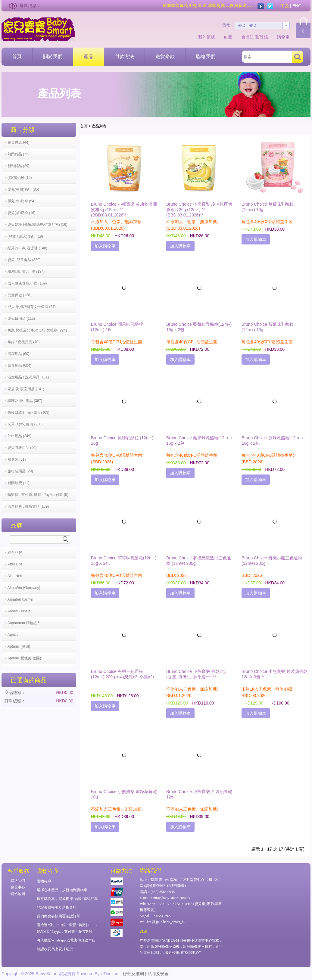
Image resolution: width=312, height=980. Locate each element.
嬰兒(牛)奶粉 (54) (22, 201)
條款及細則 (133, 973)
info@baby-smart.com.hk (171, 898)
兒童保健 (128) (19, 295)
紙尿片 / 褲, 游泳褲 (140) (27, 248)
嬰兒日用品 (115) (21, 318)
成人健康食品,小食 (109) (27, 283)
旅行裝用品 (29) (20, 471)
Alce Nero (15, 576)
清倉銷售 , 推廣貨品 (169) (28, 506)
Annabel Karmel (20, 599)
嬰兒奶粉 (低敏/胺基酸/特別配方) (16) (37, 224)
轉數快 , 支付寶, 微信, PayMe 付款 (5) (38, 495)
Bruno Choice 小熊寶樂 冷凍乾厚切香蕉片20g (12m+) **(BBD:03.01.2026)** (199, 209)
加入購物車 (105, 246)
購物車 (283, 37)
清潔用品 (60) (19, 354)
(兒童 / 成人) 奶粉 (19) (25, 236)
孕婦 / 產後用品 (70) (24, 342)
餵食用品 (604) (19, 365)
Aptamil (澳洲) (19, 646)
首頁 (17, 56)
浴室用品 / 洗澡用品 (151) (28, 377)
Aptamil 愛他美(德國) (24, 658)
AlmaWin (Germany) (24, 588)
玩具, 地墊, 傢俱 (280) (25, 424)
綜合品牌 (15, 552)
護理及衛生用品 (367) (25, 401)
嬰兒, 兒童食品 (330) (24, 260)
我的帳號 (206, 37)
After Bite (15, 564)
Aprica (13, 635)
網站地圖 (18, 894)
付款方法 (124, 56)
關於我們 (52, 56)
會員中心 (18, 887)
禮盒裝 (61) (17, 459)
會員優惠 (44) (19, 142)
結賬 (228, 37)
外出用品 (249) (19, 436)
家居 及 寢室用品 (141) (26, 389)
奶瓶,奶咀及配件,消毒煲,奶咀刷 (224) (37, 330)
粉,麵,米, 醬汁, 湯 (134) (26, 271)
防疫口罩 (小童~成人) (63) (28, 412)
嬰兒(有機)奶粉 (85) (23, 189)
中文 (284, 5)
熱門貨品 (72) (19, 154)
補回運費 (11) (19, 483)
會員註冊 (250, 37)
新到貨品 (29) (19, 166)
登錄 (264, 37)
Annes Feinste (19, 611)
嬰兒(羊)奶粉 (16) (22, 213)
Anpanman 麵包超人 (24, 623)
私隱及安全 (158, 973)
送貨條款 (165, 56)
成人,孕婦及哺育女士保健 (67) (32, 307)
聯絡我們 (205, 56)
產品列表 (99, 126)
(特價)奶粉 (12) (20, 178)
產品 (88, 56)
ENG (296, 5)
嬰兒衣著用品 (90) (22, 448)
